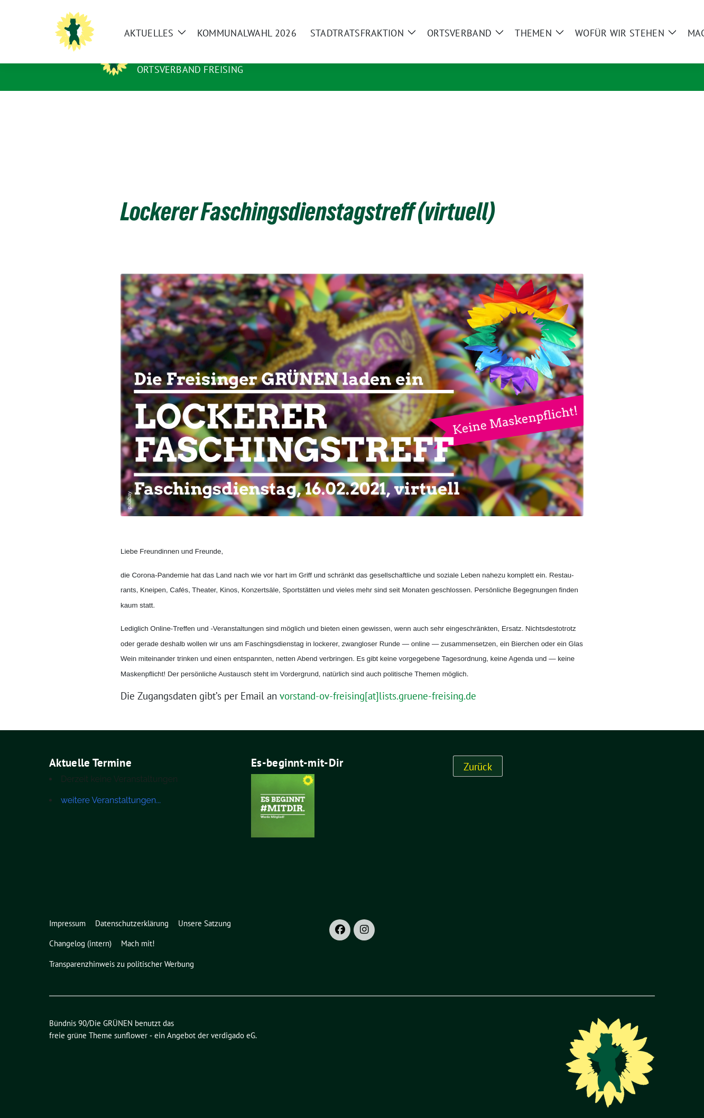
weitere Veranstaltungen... (111, 784)
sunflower (130, 1019)
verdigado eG (233, 1019)
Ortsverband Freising (190, 69)
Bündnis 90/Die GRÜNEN (202, 54)
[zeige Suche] (681, 16)
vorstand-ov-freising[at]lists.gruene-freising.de (378, 679)
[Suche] (666, 16)
